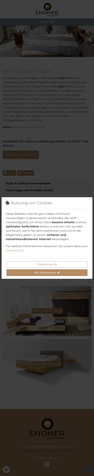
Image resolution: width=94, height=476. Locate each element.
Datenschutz (15, 250)
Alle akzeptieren (47, 272)
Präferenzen (47, 264)
